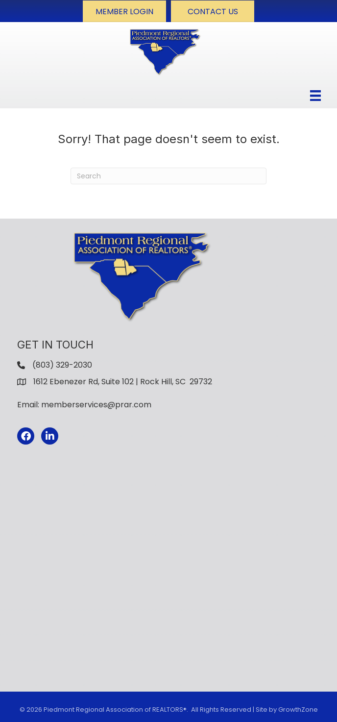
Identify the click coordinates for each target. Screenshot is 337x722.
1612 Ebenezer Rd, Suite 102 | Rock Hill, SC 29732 (122, 381)
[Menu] (315, 95)
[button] (124, 11)
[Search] (168, 176)
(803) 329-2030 (62, 365)
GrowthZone (298, 709)
